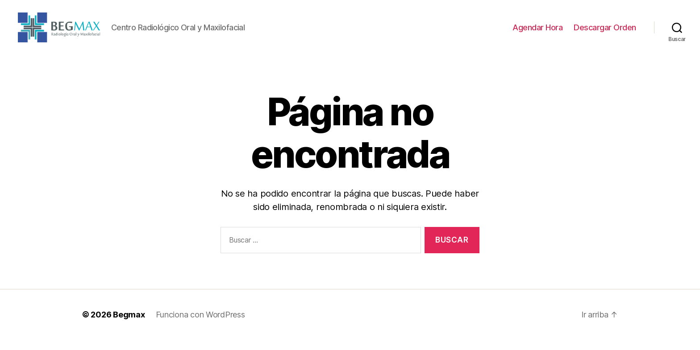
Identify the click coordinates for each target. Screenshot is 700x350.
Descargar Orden (605, 32)
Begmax (129, 324)
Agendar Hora (537, 32)
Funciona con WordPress (200, 324)
